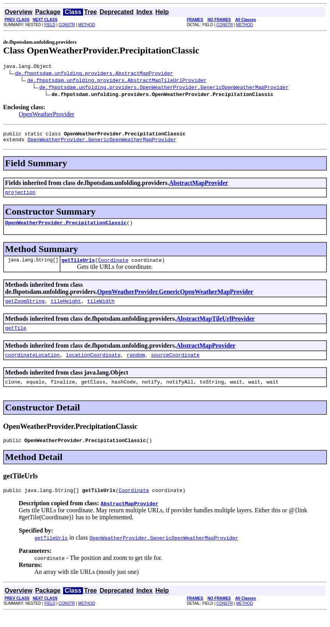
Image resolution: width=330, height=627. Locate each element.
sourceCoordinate (175, 365)
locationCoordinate (93, 365)
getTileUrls (78, 266)
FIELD (49, 25)
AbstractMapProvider (198, 186)
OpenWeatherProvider (46, 115)
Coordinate (113, 266)
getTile (15, 337)
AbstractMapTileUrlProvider (215, 326)
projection (20, 196)
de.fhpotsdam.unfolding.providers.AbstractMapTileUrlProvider (116, 81)
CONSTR (66, 25)
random (136, 365)
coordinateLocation (32, 365)
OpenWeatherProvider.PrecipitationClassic (66, 228)
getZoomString (24, 309)
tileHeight (66, 309)
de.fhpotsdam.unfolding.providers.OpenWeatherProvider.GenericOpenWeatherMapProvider (164, 88)
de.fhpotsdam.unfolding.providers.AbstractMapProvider (94, 74)
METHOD (86, 25)
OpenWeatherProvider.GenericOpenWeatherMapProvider (101, 142)
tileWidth (101, 309)
